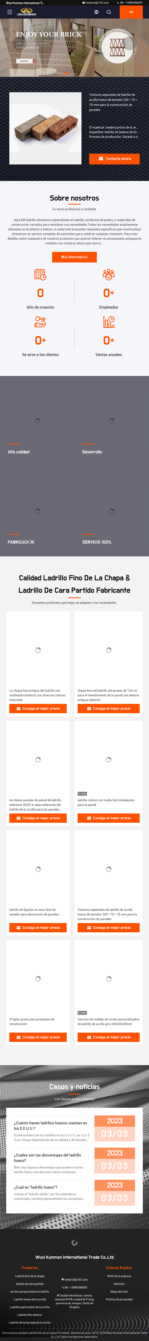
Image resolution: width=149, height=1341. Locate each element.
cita (131, 12)
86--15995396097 (130, 2)
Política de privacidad (119, 1299)
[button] (67, 72)
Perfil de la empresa (119, 1276)
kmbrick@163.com (95, 2)
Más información (74, 257)
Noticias (119, 1283)
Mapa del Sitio (119, 1291)
